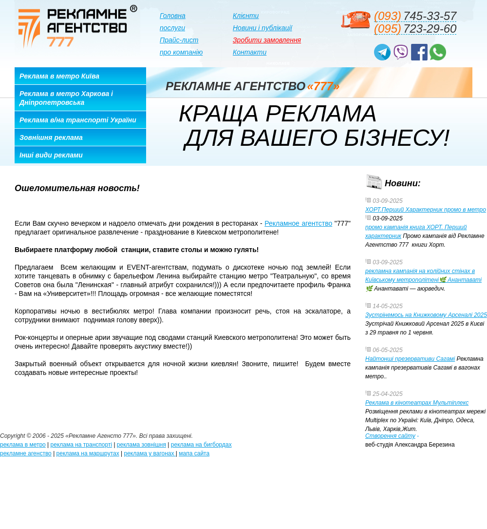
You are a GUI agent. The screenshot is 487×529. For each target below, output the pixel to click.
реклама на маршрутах (87, 453)
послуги (172, 28)
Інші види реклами (51, 155)
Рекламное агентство (298, 223)
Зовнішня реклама (51, 137)
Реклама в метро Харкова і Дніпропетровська (66, 98)
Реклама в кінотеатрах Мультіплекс (416, 402)
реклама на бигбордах (201, 444)
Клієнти (246, 16)
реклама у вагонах (150, 453)
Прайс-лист (179, 40)
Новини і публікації (262, 28)
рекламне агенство (26, 453)
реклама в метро (23, 444)
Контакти (249, 52)
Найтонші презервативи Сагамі (410, 358)
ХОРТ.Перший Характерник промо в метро (425, 209)
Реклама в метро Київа (59, 76)
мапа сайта (194, 453)
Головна (173, 16)
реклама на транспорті (81, 444)
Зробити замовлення (267, 40)
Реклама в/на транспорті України (77, 120)
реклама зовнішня (141, 444)
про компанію (181, 52)
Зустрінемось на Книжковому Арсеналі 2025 (426, 315)
